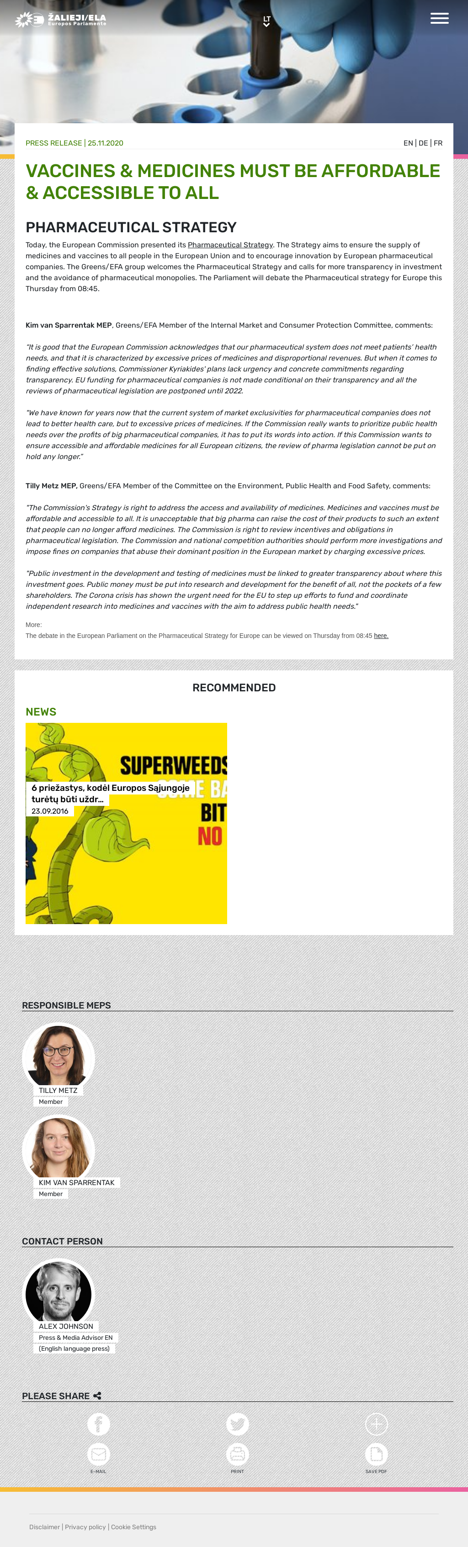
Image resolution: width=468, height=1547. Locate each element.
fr (438, 143)
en (408, 143)
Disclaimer (44, 1527)
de (423, 143)
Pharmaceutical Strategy (230, 244)
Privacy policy (85, 1527)
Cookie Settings (133, 1527)
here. (381, 635)
